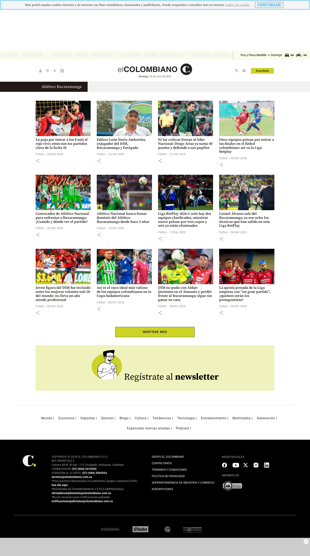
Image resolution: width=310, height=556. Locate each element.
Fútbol (40, 154)
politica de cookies (237, 5)
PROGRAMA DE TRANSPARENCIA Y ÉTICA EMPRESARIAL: (88, 489)
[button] (38, 161)
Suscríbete (262, 70)
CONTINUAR (269, 5)
